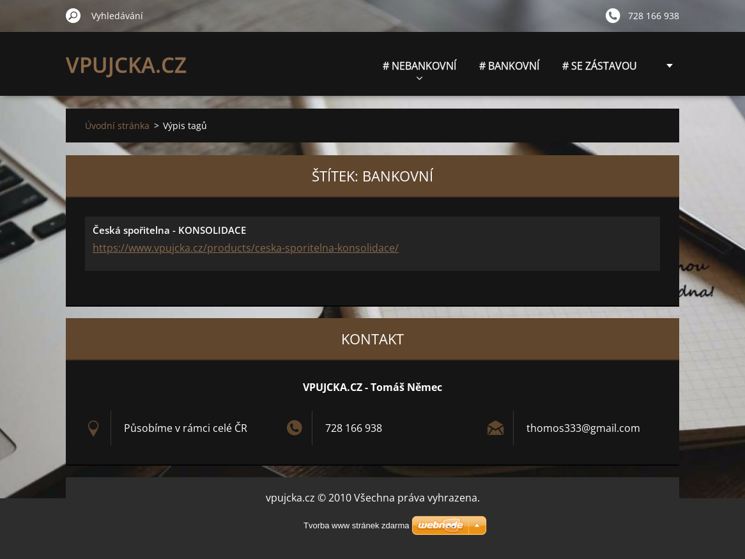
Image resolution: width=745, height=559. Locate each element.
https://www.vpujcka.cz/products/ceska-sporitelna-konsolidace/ (246, 248)
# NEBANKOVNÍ (419, 69)
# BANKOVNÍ (509, 66)
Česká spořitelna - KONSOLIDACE (169, 230)
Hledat (73, 15)
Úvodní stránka (117, 125)
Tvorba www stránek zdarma (356, 525)
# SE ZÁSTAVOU (599, 66)
